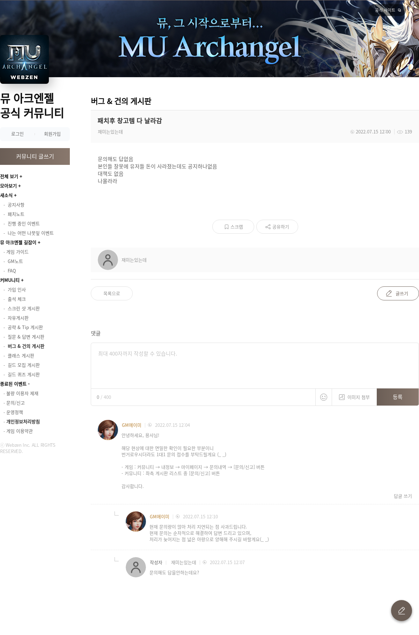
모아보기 (8, 185)
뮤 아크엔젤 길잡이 (18, 242)
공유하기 (280, 226)
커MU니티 (10, 280)
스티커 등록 (323, 397)
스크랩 (236, 226)
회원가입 (52, 133)
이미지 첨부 (354, 394)
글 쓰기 (401, 610)
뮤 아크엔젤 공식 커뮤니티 (32, 105)
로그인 (17, 133)
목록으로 (111, 293)
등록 (398, 397)
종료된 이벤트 (13, 383)
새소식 (6, 195)
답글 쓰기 (403, 496)
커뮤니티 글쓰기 (35, 156)
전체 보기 (9, 176)
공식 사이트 (385, 10)
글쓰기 (402, 293)
